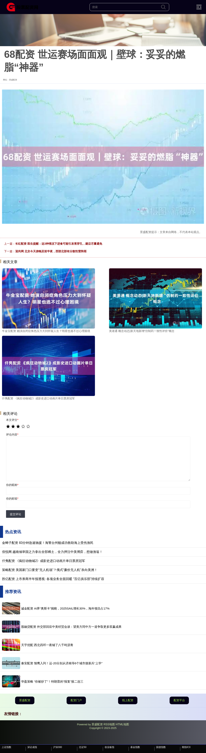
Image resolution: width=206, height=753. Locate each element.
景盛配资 (24, 700)
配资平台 (179, 700)
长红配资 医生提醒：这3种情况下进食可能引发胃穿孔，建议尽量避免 (58, 243)
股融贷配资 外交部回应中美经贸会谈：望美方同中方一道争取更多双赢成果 (71, 626)
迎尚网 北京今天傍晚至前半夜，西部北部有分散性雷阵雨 (51, 251)
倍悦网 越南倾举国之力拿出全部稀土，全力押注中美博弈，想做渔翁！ (52, 552)
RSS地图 (109, 724)
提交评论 (15, 514)
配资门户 (76, 700)
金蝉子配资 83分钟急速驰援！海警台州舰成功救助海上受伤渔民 (47, 542)
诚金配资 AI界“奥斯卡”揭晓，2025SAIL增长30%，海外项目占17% (65, 608)
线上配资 (127, 700)
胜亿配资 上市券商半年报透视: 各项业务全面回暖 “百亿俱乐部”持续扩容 (53, 579)
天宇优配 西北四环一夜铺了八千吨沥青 (47, 645)
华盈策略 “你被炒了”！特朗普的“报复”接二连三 (52, 681)
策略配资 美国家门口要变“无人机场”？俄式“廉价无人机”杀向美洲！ (49, 570)
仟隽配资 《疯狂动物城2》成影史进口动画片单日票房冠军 (43, 561)
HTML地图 (122, 724)
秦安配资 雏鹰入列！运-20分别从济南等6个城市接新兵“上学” (61, 663)
